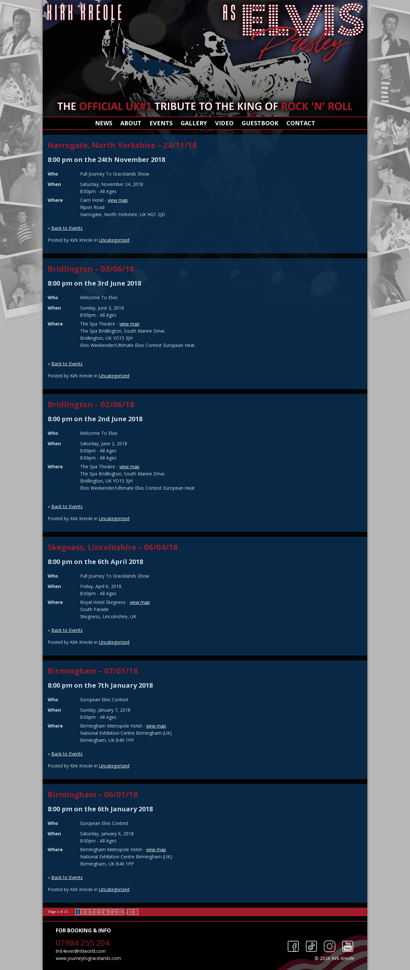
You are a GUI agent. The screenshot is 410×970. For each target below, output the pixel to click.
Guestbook (260, 123)
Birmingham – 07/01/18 (93, 670)
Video (224, 123)
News (103, 123)
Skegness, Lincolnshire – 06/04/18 (113, 547)
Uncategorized (114, 240)
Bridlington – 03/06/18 (91, 268)
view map (118, 200)
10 (120, 912)
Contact (300, 123)
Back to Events (67, 228)
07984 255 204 (83, 942)
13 (130, 912)
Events (161, 123)
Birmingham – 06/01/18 (93, 794)
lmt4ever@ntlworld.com (81, 951)
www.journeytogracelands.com (88, 958)
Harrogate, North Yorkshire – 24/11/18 (122, 145)
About (130, 123)
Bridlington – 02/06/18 (91, 404)
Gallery (194, 123)
